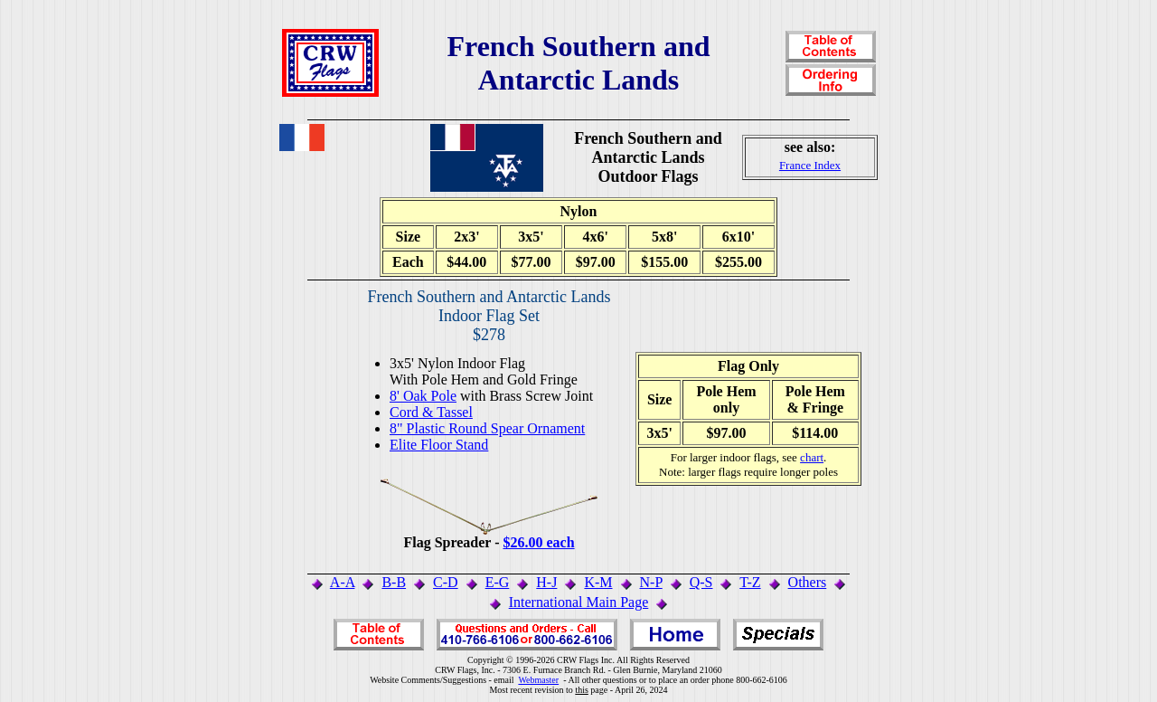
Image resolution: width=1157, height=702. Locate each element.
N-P (651, 582)
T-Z (749, 582)
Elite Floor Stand (439, 444)
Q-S (701, 582)
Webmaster (538, 680)
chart (811, 457)
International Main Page (579, 602)
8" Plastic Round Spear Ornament (487, 428)
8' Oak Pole (423, 395)
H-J (546, 582)
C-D (445, 582)
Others (807, 582)
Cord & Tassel (431, 412)
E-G (497, 582)
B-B (393, 582)
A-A (342, 582)
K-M (598, 582)
